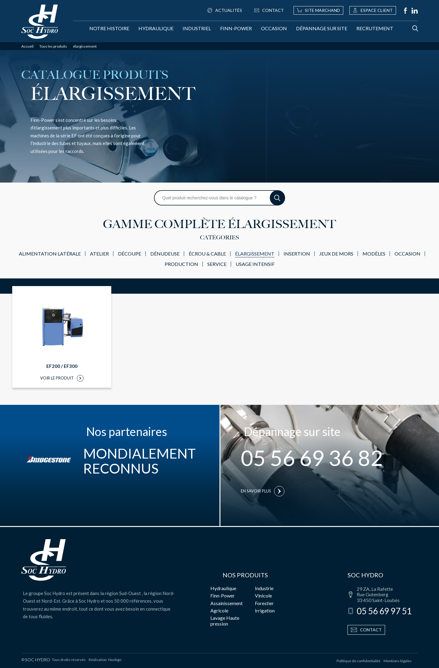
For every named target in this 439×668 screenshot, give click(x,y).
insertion (297, 253)
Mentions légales (398, 661)
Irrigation (265, 610)
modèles (373, 253)
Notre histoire (109, 28)
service (217, 264)
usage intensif (255, 264)
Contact (269, 10)
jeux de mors (336, 253)
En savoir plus (262, 491)
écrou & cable (207, 253)
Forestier (264, 603)
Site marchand (318, 10)
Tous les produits (53, 46)
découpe (129, 253)
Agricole (219, 610)
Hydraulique (155, 28)
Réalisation (105, 660)
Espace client (373, 10)
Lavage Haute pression (224, 620)
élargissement (254, 253)
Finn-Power (236, 28)
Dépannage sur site (321, 28)
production (181, 264)
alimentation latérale (50, 253)
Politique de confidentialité (358, 661)
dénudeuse (165, 253)
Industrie (264, 588)
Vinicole (263, 595)
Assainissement (226, 603)
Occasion (274, 28)
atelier (99, 253)
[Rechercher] (409, 28)
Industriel (197, 28)
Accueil (27, 46)
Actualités (224, 10)
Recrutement (374, 28)
